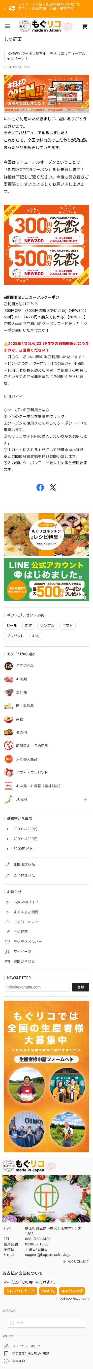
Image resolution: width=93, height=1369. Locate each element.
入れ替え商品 (26, 759)
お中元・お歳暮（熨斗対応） (39, 786)
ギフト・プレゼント (32, 773)
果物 (19, 719)
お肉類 (21, 679)
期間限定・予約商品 (32, 746)
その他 (21, 733)
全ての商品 (25, 666)
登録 (80, 987)
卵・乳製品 (25, 706)
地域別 (21, 799)
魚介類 (21, 692)
